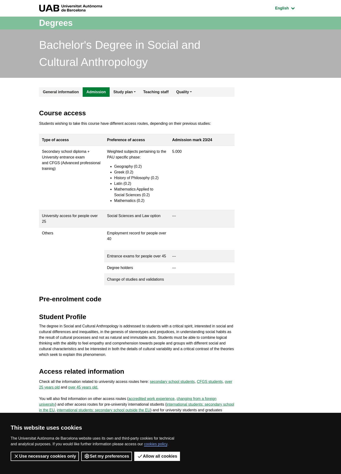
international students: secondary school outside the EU (103, 410)
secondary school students (172, 382)
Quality (182, 92)
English (288, 7)
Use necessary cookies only (44, 456)
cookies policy (155, 444)
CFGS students (210, 382)
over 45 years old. (83, 387)
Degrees (56, 23)
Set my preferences (106, 456)
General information (61, 92)
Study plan (123, 92)
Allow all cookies (157, 456)
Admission (96, 92)
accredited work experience (151, 399)
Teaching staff (156, 92)
